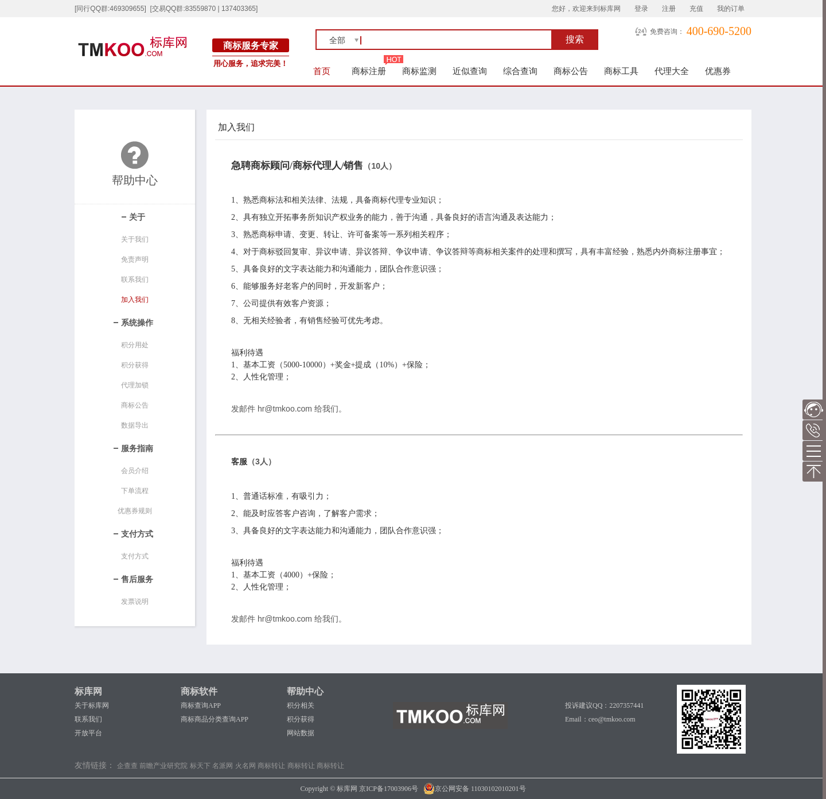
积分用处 (135, 345)
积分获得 (135, 365)
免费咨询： (667, 32)
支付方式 (135, 556)
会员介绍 (135, 471)
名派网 (222, 766)
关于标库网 (92, 705)
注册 (669, 9)
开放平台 (88, 733)
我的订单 (731, 9)
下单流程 (135, 491)
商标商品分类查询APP (214, 719)
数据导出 (135, 425)
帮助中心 (305, 691)
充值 (696, 9)
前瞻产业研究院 (163, 766)
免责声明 (135, 259)
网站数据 (300, 733)
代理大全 (671, 71)
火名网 (245, 766)
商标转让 (271, 766)
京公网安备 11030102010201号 (474, 788)
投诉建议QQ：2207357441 (604, 705)
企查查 (127, 766)
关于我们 (135, 239)
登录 (641, 9)
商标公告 (571, 71)
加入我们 (135, 300)
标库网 (88, 691)
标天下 (200, 766)
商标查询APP (201, 705)
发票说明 (135, 602)
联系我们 (135, 280)
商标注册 (369, 71)
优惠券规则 (135, 511)
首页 (322, 71)
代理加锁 (135, 385)
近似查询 (470, 71)
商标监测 (419, 71)
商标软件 (199, 691)
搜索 (575, 39)
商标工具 (621, 71)
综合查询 (520, 71)
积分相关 (300, 705)
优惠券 (718, 71)
